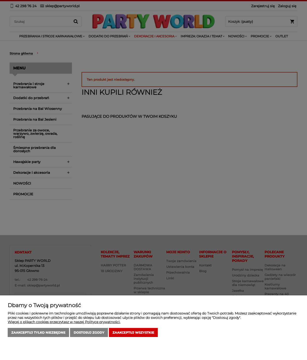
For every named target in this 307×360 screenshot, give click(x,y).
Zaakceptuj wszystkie (133, 332)
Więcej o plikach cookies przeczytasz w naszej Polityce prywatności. (64, 322)
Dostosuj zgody (89, 332)
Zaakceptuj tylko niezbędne (38, 332)
